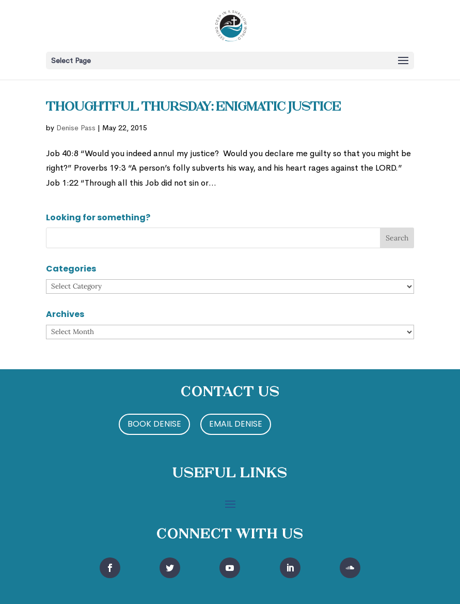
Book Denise (154, 424)
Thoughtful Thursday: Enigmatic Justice (193, 107)
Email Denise (235, 424)
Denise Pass (76, 127)
